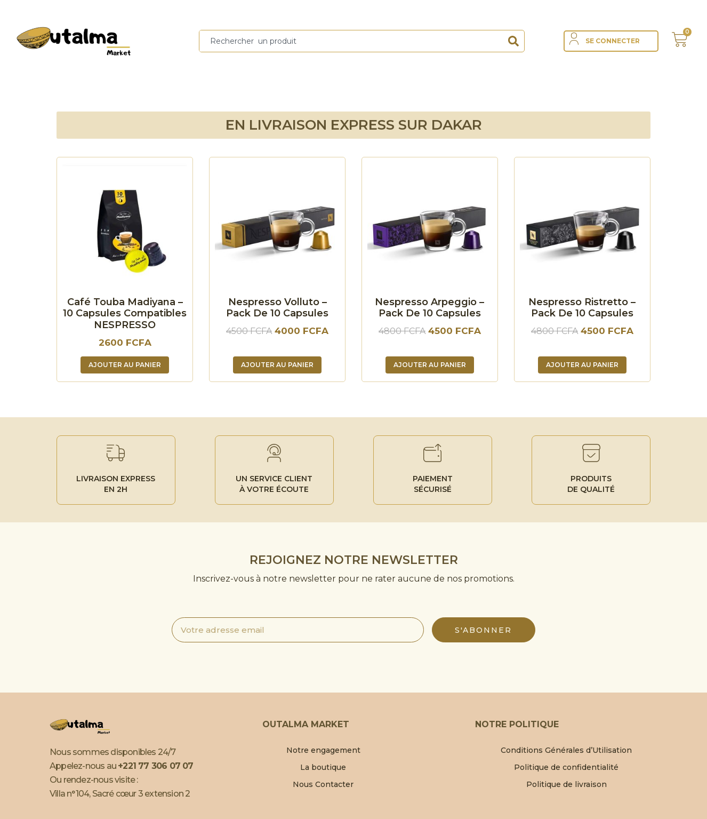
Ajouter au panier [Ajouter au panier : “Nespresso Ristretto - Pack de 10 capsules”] (582, 365)
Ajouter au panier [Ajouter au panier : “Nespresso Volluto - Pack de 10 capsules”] (277, 365)
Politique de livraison (566, 784)
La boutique (323, 767)
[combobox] (351, 41)
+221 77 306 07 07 (155, 766)
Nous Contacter (323, 784)
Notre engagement (323, 750)
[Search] (513, 41)
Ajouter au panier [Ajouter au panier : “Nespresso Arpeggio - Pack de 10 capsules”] (429, 365)
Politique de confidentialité (566, 767)
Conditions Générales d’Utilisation (566, 750)
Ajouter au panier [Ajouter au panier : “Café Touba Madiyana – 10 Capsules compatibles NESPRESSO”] (125, 365)
